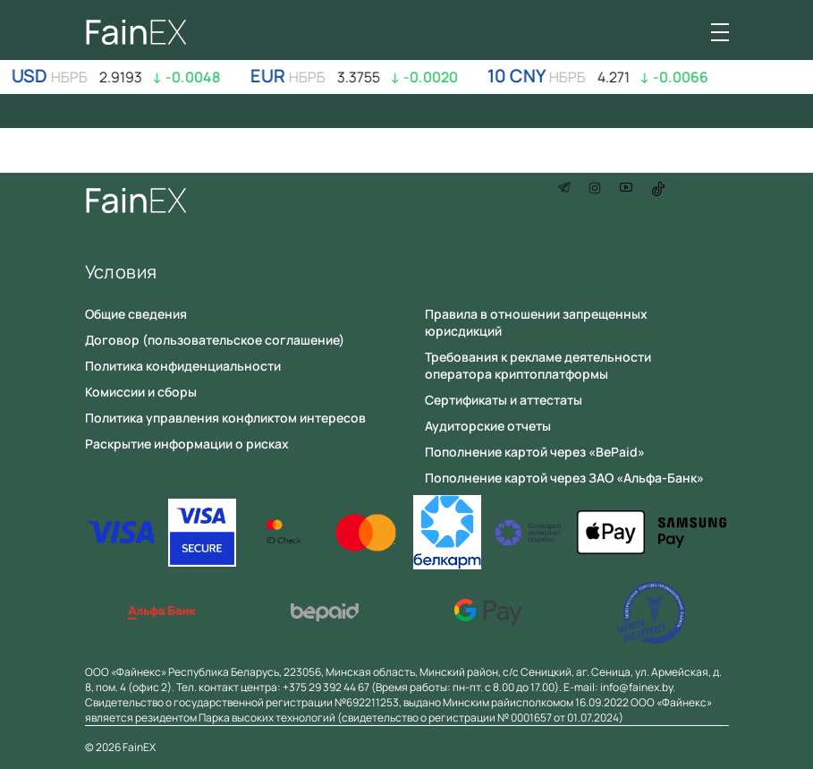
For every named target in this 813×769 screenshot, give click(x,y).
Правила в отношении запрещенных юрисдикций (536, 322)
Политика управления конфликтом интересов (225, 417)
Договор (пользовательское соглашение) (214, 339)
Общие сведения (136, 313)
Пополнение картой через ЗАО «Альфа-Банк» (564, 477)
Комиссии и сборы (141, 391)
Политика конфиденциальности (183, 365)
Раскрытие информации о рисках (187, 443)
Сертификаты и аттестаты (503, 399)
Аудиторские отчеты (488, 425)
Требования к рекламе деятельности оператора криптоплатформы (538, 365)
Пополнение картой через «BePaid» (535, 451)
